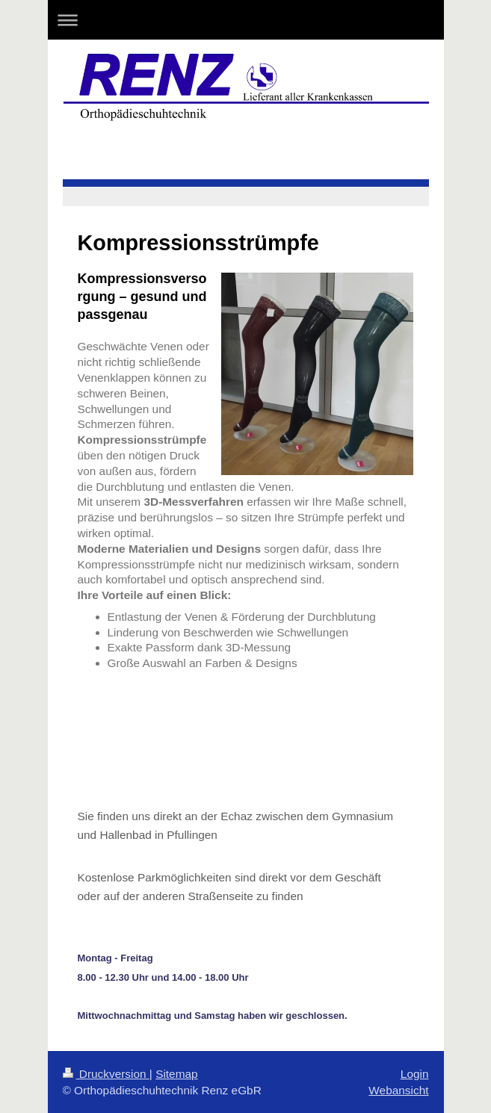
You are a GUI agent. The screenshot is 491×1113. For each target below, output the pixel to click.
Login (415, 1073)
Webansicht (398, 1090)
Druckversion (106, 1073)
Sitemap (176, 1073)
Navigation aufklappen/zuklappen (246, 20)
